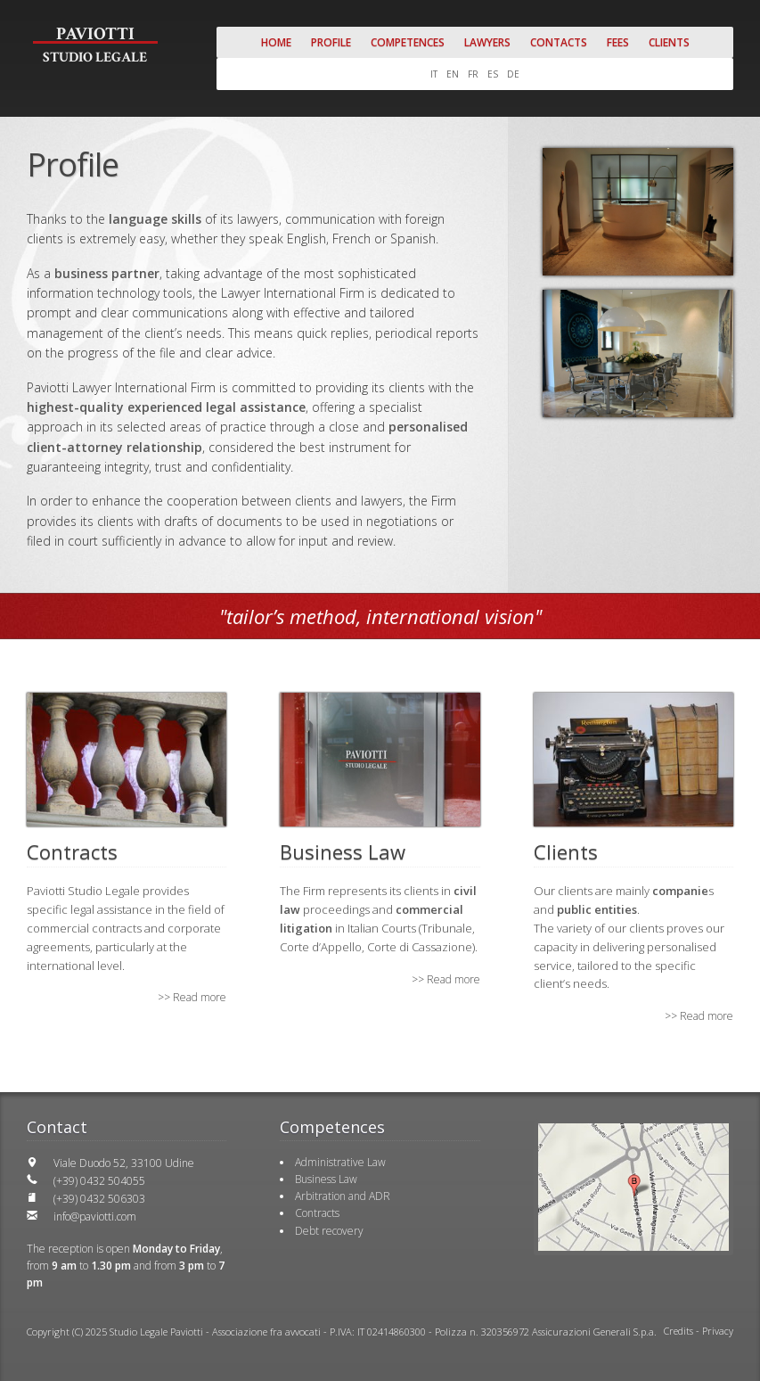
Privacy (717, 1330)
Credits (678, 1330)
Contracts (317, 1213)
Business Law (326, 1179)
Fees (618, 42)
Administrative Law (340, 1162)
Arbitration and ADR (342, 1196)
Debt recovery (329, 1230)
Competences (408, 42)
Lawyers (487, 42)
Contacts (558, 42)
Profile (331, 42)
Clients (669, 42)
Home (276, 42)
